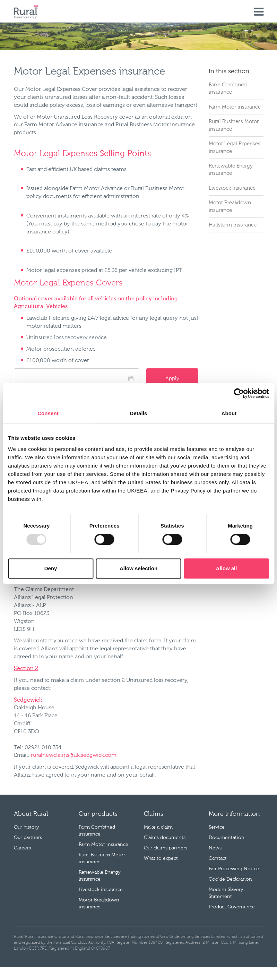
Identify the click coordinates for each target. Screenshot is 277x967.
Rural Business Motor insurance (234, 125)
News (215, 848)
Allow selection (138, 568)
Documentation (226, 837)
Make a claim (158, 827)
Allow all (226, 568)
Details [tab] (138, 413)
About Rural (31, 814)
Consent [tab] (48, 413)
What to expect (161, 858)
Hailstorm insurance (233, 225)
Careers (22, 848)
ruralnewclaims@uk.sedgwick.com (73, 755)
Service (217, 827)
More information (234, 814)
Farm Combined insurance (228, 88)
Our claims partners (165, 848)
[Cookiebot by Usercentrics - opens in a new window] (238, 393)
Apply (172, 378)
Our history (26, 827)
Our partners (28, 837)
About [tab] (229, 413)
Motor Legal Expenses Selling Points (82, 153)
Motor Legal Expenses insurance (234, 147)
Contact (218, 858)
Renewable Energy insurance (231, 169)
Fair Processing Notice (234, 868)
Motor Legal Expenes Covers (68, 283)
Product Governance (232, 907)
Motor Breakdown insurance (230, 206)
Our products (98, 814)
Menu (258, 12)
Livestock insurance (232, 188)
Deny (50, 568)
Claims (153, 814)
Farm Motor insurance (235, 107)
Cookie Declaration (230, 879)
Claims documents (164, 837)
